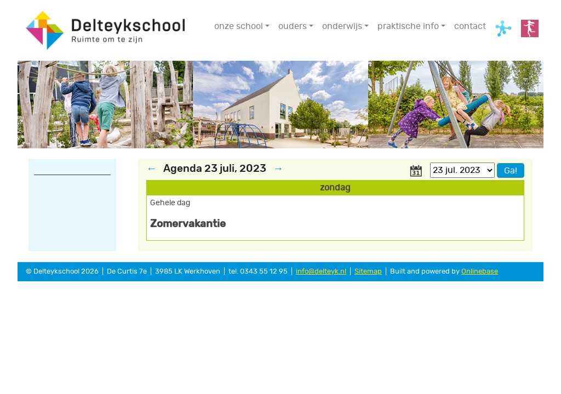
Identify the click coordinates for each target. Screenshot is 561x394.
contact (470, 26)
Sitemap (368, 271)
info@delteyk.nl (321, 271)
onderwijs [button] (342, 26)
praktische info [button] (408, 26)
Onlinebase (479, 271)
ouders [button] (292, 26)
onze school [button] (238, 26)
